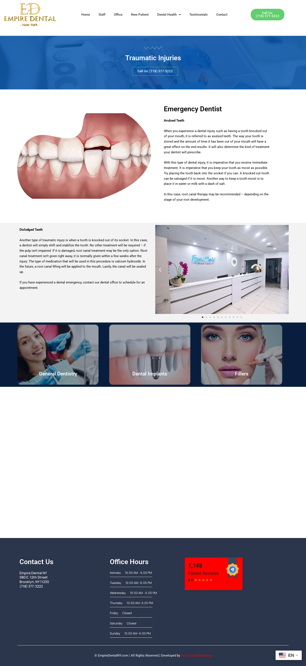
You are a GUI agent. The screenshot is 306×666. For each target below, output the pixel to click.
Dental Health (169, 14)
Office (118, 15)
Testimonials (198, 15)
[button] (160, 269)
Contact (221, 15)
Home (85, 15)
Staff (102, 15)
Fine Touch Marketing (196, 655)
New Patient (140, 15)
